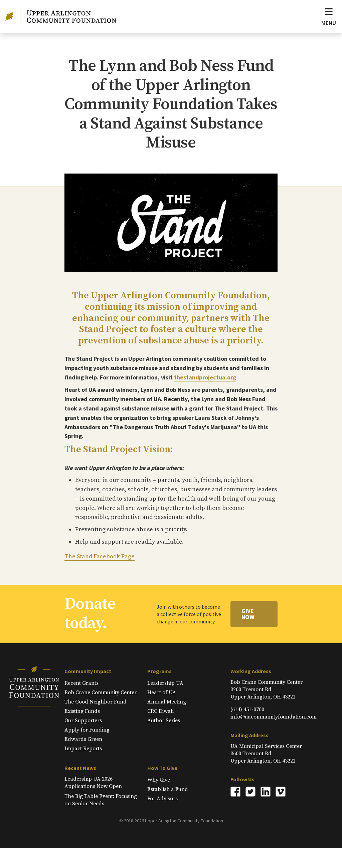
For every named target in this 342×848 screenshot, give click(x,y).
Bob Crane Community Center (100, 692)
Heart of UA (161, 692)
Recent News (80, 768)
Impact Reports (83, 748)
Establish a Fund (167, 789)
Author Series (163, 720)
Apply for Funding (87, 730)
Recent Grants (81, 683)
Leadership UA (165, 683)
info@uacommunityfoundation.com (273, 717)
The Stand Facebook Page (99, 556)
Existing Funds (82, 711)
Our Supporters (83, 720)
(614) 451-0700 (247, 709)
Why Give (158, 780)
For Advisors (162, 798)
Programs (159, 671)
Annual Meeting (166, 701)
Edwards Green (83, 739)
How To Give (162, 768)
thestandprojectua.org (205, 377)
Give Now (247, 614)
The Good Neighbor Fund (95, 701)
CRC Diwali (160, 711)
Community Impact (87, 671)
